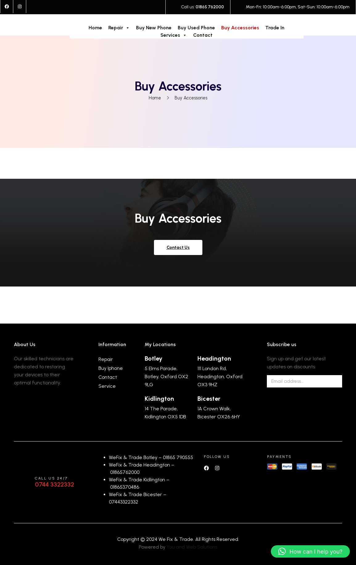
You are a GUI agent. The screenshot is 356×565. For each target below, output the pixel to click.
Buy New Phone (154, 28)
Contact (203, 35)
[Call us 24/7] (21, 482)
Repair (119, 28)
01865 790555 (178, 457)
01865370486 (124, 487)
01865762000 (124, 472)
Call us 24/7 (51, 478)
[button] (310, 551)
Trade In (274, 28)
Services (173, 35)
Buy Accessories (240, 28)
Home (95, 28)
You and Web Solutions (192, 547)
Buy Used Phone (196, 28)
